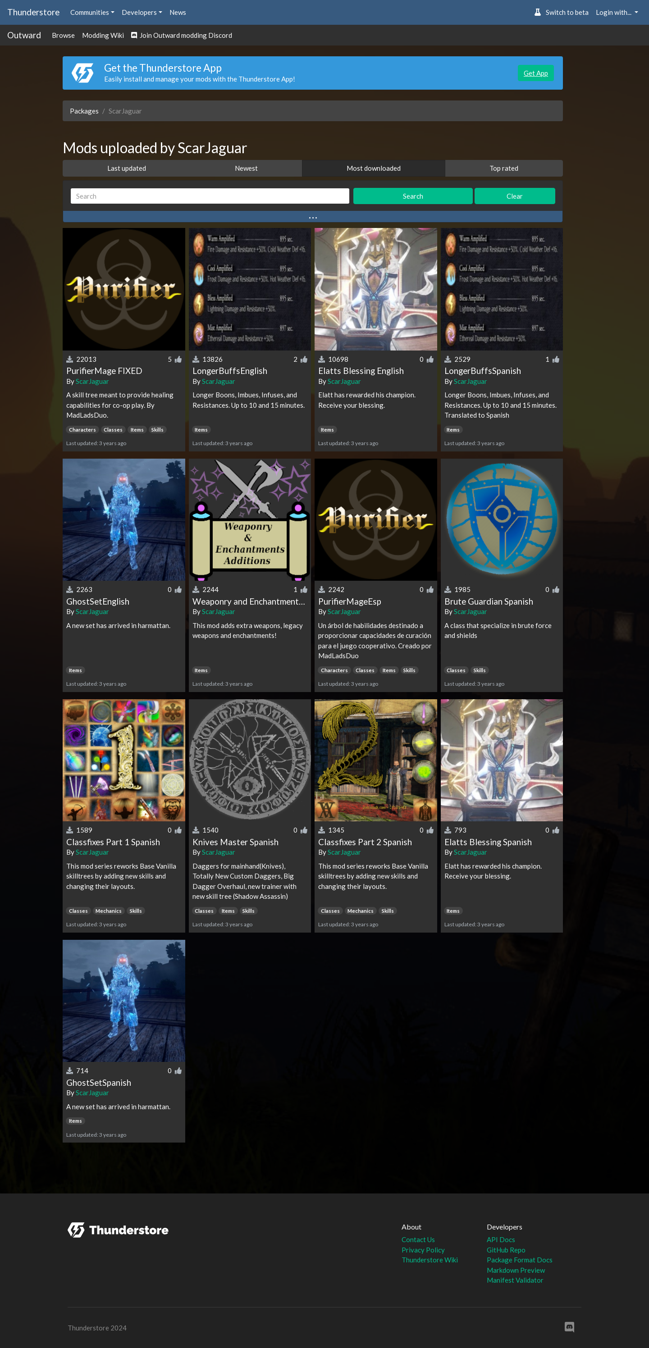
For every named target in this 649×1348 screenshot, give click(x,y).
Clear (515, 196)
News (177, 12)
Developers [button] (139, 12)
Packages (84, 111)
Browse (63, 35)
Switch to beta (561, 12)
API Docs (501, 1239)
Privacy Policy (423, 1250)
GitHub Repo (506, 1250)
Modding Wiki (103, 35)
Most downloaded (374, 168)
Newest (246, 168)
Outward (24, 35)
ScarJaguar (92, 381)
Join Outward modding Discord (181, 35)
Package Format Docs (520, 1260)
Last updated (126, 168)
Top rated (503, 168)
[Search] (210, 196)
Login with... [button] (614, 12)
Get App (536, 73)
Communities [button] (89, 12)
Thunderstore (33, 12)
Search (413, 196)
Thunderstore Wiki (430, 1260)
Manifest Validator (515, 1280)
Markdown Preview (516, 1270)
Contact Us (418, 1239)
